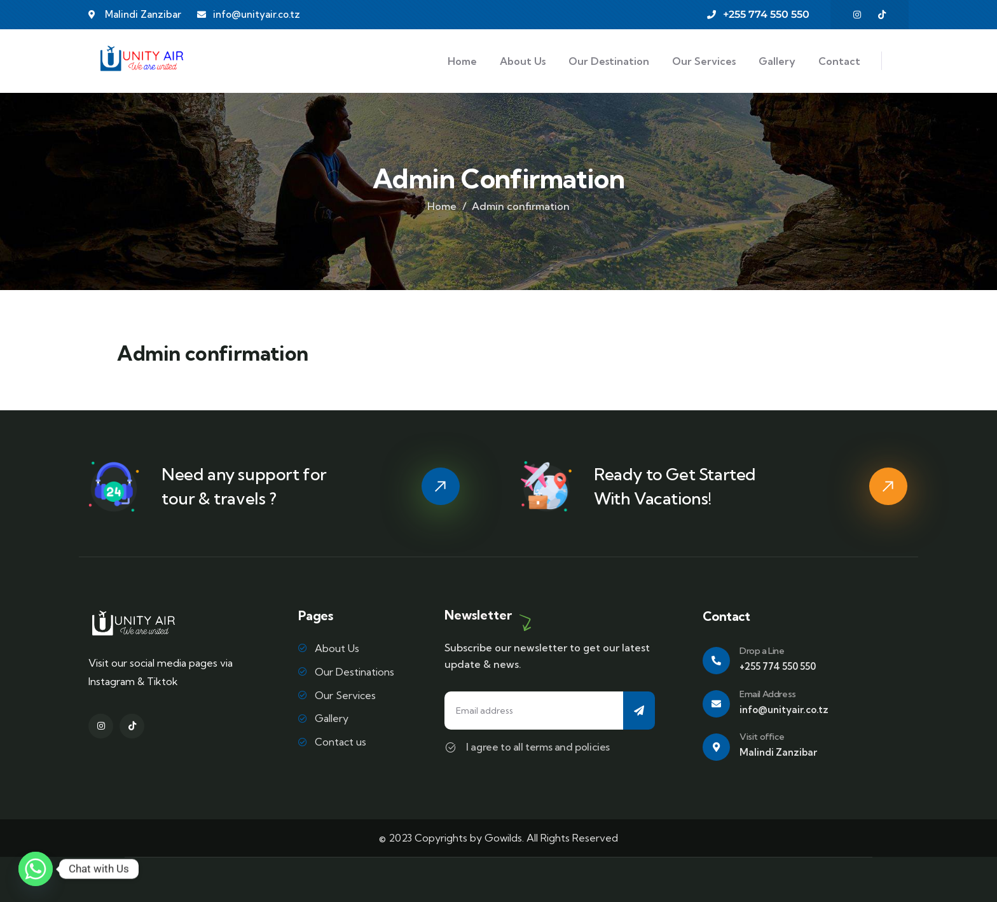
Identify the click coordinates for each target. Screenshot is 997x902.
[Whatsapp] (35, 869)
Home (442, 206)
